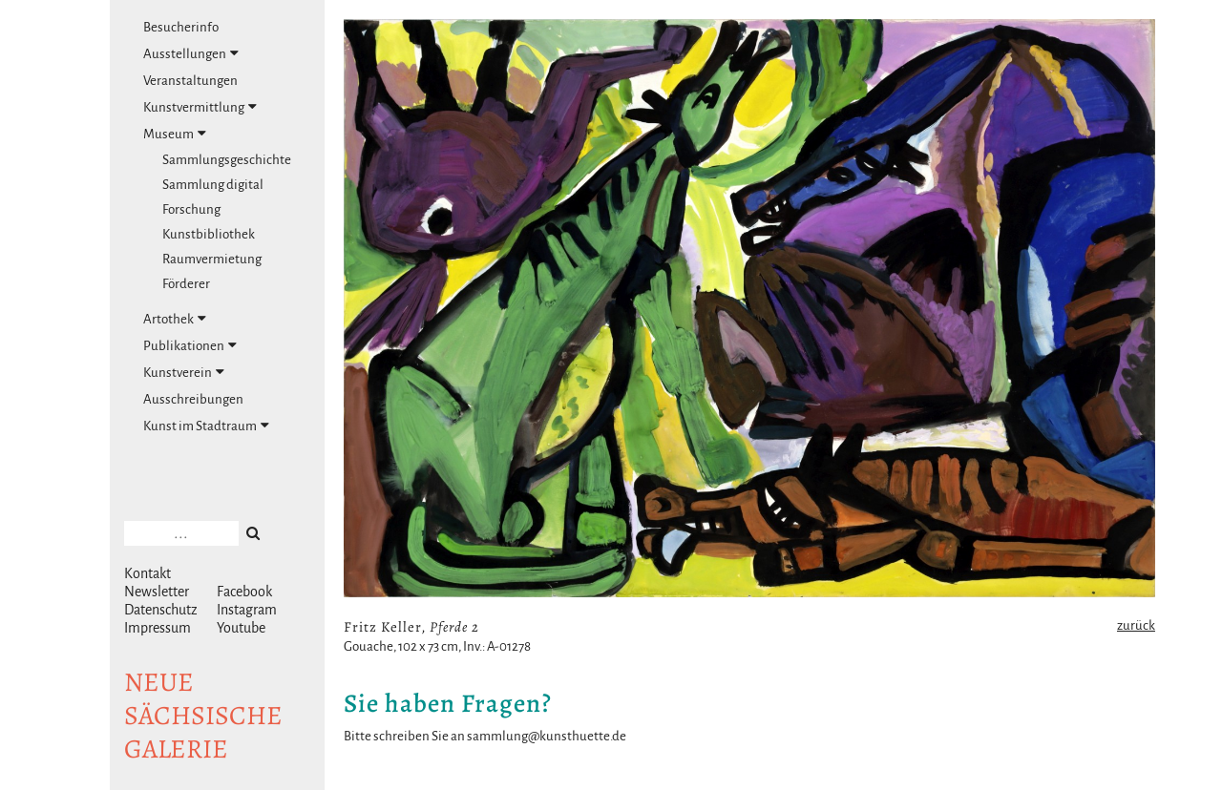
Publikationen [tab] (190, 345)
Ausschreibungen (193, 399)
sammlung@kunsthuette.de (546, 736)
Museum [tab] (174, 133)
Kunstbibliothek (208, 234)
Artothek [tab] (174, 318)
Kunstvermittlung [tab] (200, 106)
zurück (1136, 625)
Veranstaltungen (190, 80)
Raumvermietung (212, 259)
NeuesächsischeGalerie (203, 715)
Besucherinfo (181, 27)
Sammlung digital (212, 184)
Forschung (191, 209)
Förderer (186, 284)
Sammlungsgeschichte (226, 160)
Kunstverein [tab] (183, 372)
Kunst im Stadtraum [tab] (206, 425)
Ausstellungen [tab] (191, 53)
